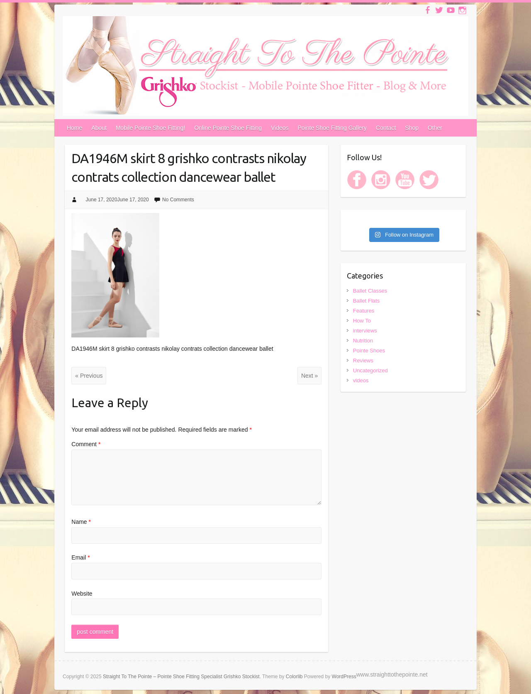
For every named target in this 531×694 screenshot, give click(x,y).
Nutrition (363, 340)
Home (74, 128)
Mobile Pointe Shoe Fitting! (150, 128)
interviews (365, 330)
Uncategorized (370, 370)
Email (80, 557)
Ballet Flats (366, 301)
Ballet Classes (370, 291)
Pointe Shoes (369, 350)
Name (81, 521)
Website (81, 593)
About (99, 128)
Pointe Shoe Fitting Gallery (332, 128)
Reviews (363, 360)
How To (362, 321)
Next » (309, 375)
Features (363, 311)
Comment (85, 444)
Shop (412, 128)
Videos (280, 128)
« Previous (88, 375)
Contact (386, 128)
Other (435, 128)
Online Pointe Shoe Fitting (228, 128)
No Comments (178, 200)
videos (361, 380)
